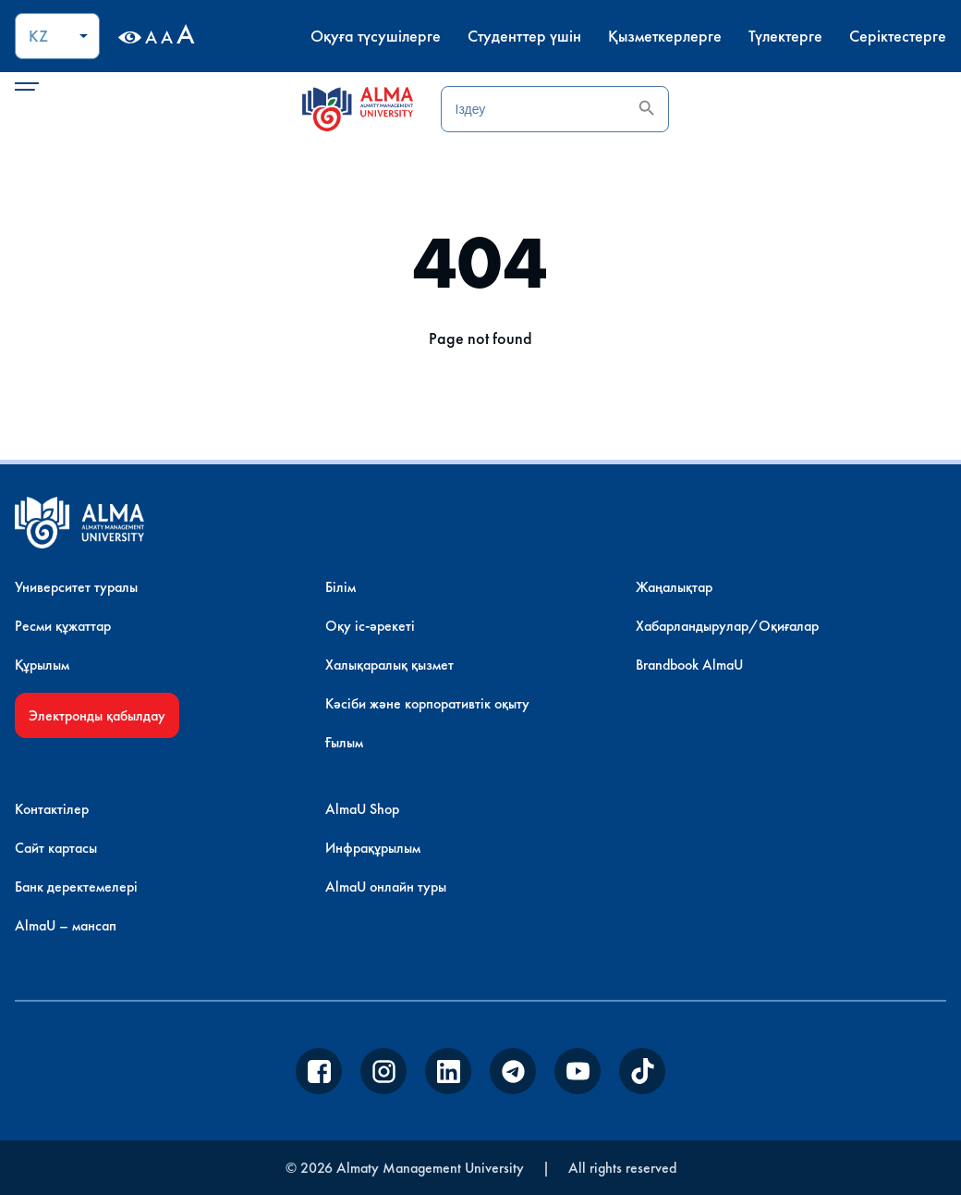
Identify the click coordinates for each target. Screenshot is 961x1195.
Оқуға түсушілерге (375, 35)
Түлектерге (785, 35)
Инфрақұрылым (372, 847)
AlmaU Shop (362, 809)
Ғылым (344, 742)
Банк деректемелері (76, 886)
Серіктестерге (897, 35)
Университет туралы (76, 587)
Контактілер (52, 809)
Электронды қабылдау (97, 715)
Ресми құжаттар (63, 625)
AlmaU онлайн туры (385, 886)
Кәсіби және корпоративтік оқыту (427, 703)
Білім (340, 587)
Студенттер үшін (524, 35)
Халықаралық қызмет (389, 664)
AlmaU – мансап (65, 925)
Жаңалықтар (674, 587)
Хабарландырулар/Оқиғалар (727, 625)
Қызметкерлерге (665, 35)
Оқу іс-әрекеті (370, 625)
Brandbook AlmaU (689, 664)
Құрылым (42, 664)
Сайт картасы (56, 847)
